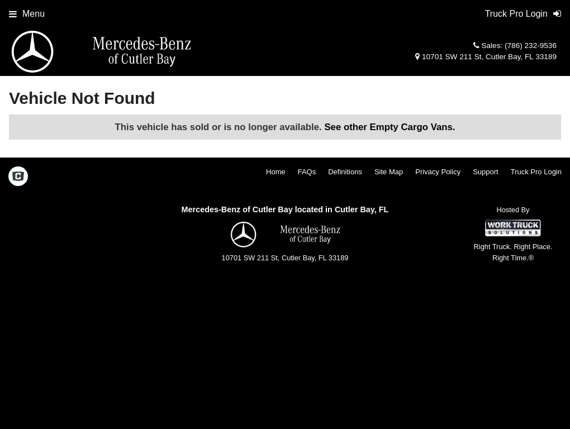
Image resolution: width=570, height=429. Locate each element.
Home (276, 172)
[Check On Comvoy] (18, 177)
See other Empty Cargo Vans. (389, 127)
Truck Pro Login (536, 172)
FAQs (307, 172)
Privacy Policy (437, 172)
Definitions (345, 172)
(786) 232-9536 (531, 45)
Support (485, 172)
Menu (27, 13)
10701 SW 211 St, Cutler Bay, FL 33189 (486, 57)
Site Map (388, 172)
